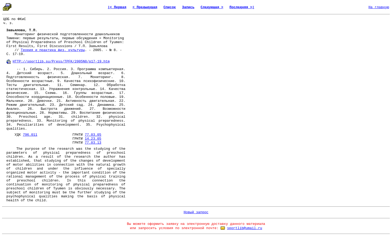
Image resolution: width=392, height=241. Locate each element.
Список (169, 7)
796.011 (30, 135)
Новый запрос (196, 212)
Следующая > (211, 7)
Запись (188, 7)
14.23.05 (93, 139)
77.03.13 (93, 143)
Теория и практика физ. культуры (53, 50)
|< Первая (117, 7)
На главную (378, 7)
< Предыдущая (145, 7)
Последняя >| (242, 7)
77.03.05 (93, 135)
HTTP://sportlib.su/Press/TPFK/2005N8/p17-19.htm (61, 61)
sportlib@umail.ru (244, 228)
